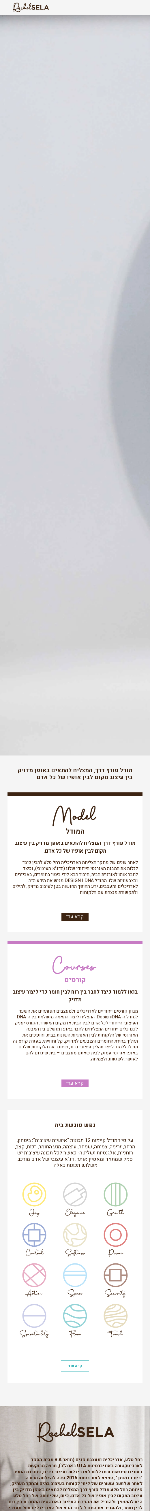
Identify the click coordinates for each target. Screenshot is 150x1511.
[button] (133, 7)
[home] (29, 7)
